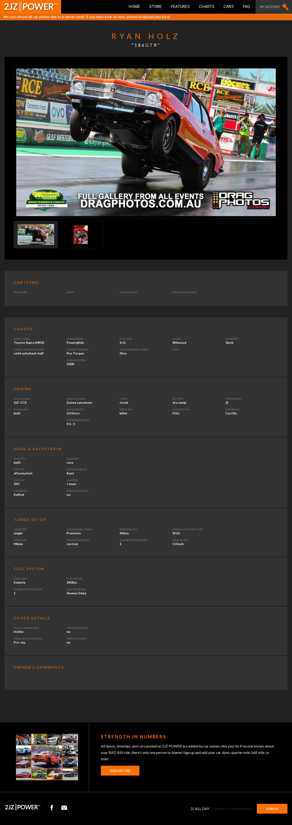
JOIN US (272, 809)
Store (155, 6)
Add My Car (120, 771)
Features (180, 6)
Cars (229, 6)
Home (134, 6)
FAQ (246, 6)
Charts (206, 6)
